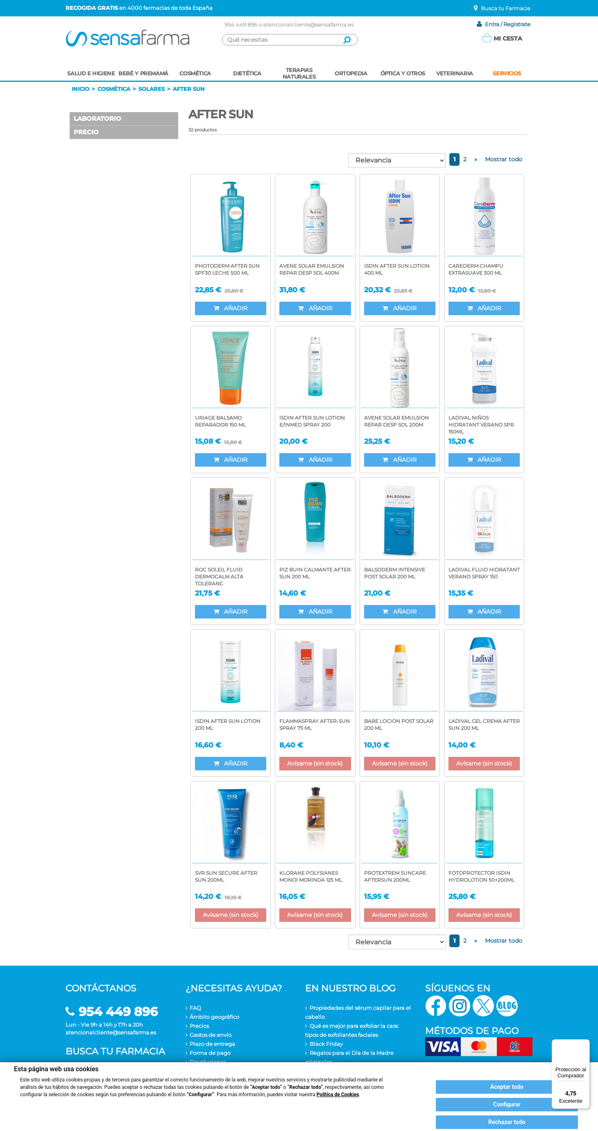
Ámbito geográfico (214, 1017)
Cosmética (113, 89)
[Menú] (585, 1044)
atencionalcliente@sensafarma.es (308, 24)
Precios (199, 1026)
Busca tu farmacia (115, 1051)
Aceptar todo (506, 1087)
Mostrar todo (503, 159)
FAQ (195, 1008)
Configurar (507, 1104)
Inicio (80, 89)
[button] (124, 119)
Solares (151, 89)
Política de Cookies (338, 1094)
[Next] (475, 159)
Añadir (230, 308)
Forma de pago (210, 1053)
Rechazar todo (507, 1122)
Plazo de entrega (212, 1044)
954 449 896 (240, 24)
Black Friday (326, 1044)
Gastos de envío (210, 1035)
